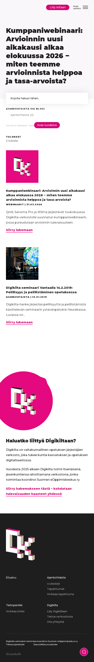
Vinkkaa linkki (15, 611)
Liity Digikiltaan (57, 611)
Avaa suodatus (47, 125)
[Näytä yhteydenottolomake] (84, 652)
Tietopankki (14, 605)
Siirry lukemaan (19, 230)
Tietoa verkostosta (60, 616)
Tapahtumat (55, 589)
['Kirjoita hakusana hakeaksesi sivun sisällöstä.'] (47, 98)
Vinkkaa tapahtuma (60, 594)
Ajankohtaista (56, 577)
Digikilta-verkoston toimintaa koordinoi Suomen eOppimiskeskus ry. (42, 641)
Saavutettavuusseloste (45, 644)
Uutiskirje (53, 583)
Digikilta (52, 605)
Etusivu (11, 577)
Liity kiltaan (58, 7)
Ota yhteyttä (55, 621)
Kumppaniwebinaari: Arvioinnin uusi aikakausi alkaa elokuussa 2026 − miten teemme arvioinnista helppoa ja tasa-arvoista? (45, 195)
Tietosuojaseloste (15, 644)
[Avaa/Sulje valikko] (80, 7)
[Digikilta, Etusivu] (17, 7)
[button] (81, 98)
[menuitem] (26, 589)
